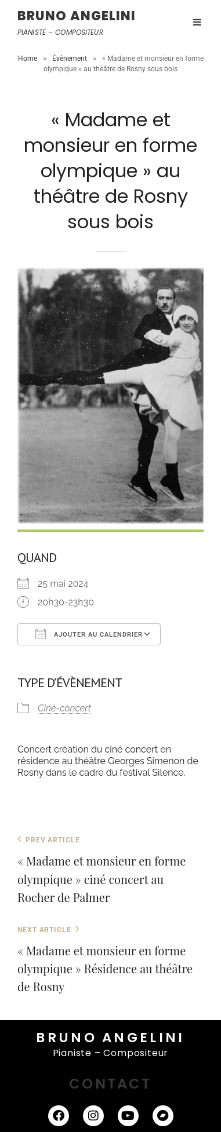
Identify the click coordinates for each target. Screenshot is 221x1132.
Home (27, 58)
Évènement (69, 58)
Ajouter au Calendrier (89, 634)
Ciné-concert (64, 708)
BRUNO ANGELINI (76, 16)
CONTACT (110, 1083)
